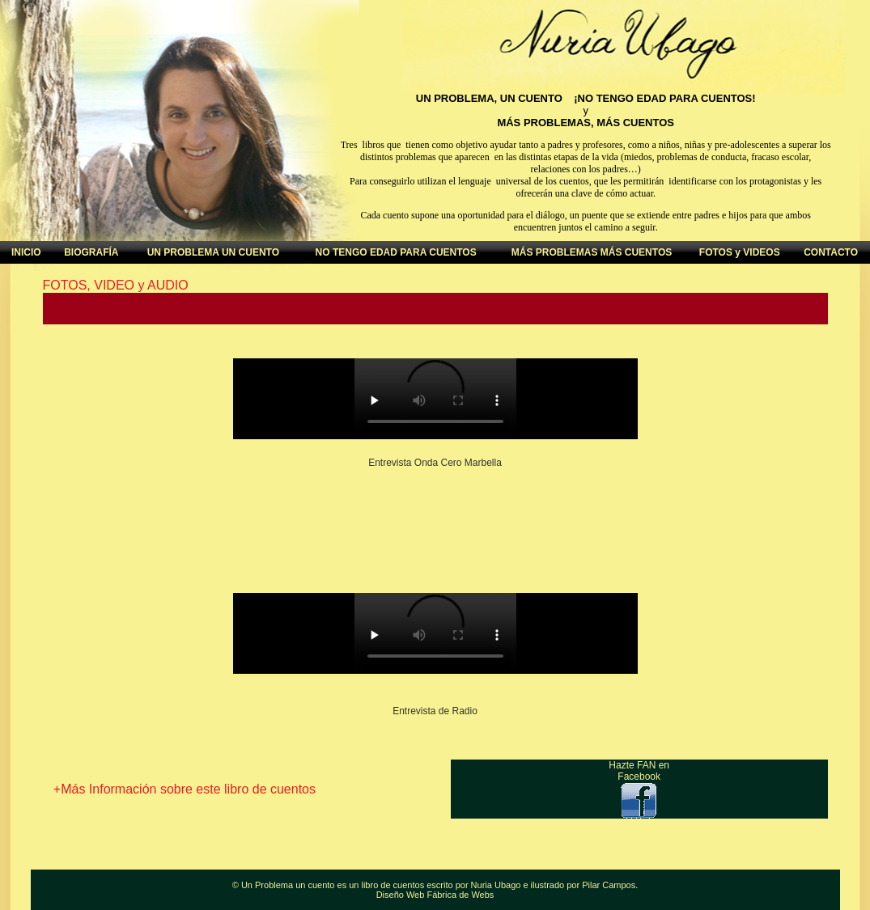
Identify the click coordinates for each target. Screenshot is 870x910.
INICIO (26, 252)
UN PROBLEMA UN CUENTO (213, 252)
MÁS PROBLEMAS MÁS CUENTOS (591, 252)
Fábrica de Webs (460, 894)
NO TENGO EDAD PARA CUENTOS (396, 252)
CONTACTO (831, 252)
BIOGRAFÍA (91, 252)
